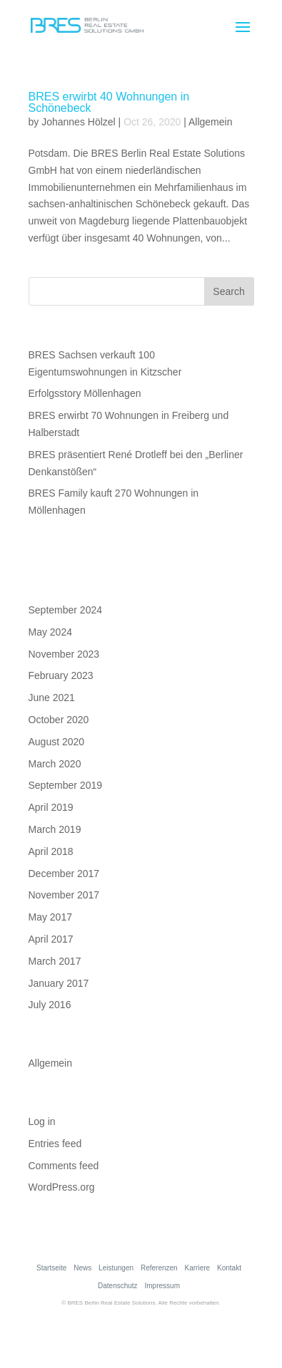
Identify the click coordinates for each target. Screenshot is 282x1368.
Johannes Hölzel (78, 122)
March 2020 (55, 764)
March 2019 (55, 829)
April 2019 (51, 807)
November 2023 (64, 654)
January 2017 (59, 983)
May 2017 (50, 917)
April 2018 (51, 851)
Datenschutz (118, 1286)
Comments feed (64, 1165)
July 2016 (50, 1004)
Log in (42, 1121)
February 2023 (61, 675)
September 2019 (66, 785)
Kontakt (229, 1268)
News (82, 1268)
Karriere (198, 1268)
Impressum (162, 1286)
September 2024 (66, 610)
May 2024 (50, 632)
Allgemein (210, 122)
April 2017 (51, 939)
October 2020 (59, 719)
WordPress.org (62, 1187)
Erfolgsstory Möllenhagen (85, 393)
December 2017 (64, 873)
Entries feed (55, 1143)
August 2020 (57, 741)
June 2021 (52, 697)
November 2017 (64, 895)
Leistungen (116, 1268)
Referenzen (159, 1268)
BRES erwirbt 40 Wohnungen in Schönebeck (109, 102)
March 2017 (55, 961)
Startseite (51, 1268)
